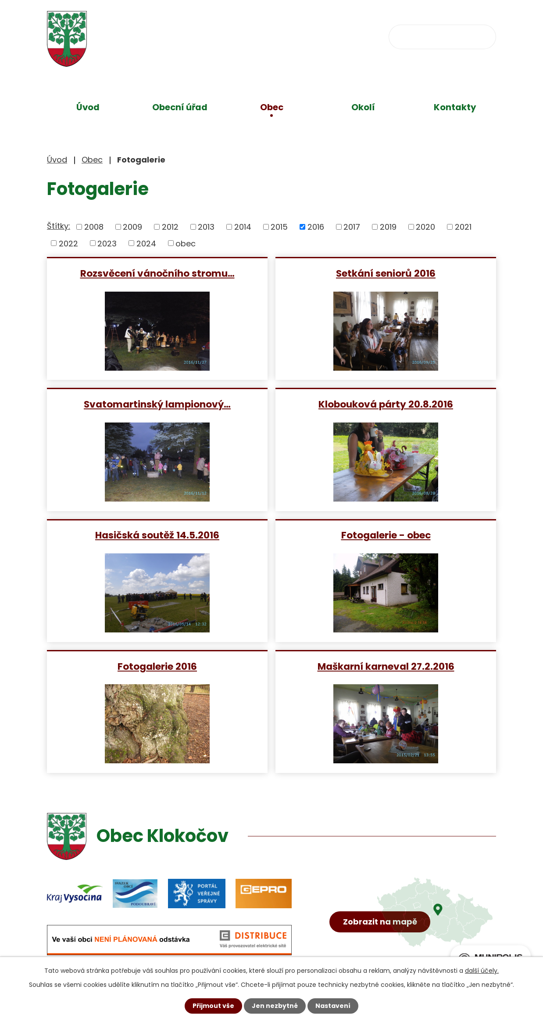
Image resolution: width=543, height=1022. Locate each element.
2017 (351, 226)
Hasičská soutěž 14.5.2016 (157, 534)
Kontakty (455, 107)
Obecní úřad (179, 107)
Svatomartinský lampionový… (157, 403)
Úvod (88, 107)
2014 (242, 226)
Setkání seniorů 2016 (386, 273)
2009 (132, 226)
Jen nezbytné (275, 1005)
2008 (94, 226)
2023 (107, 243)
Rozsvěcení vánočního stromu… (157, 273)
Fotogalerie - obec (386, 534)
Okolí (363, 107)
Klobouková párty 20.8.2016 (385, 403)
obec (185, 243)
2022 (68, 243)
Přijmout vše (213, 1005)
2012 (170, 226)
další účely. (482, 970)
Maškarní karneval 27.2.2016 (386, 666)
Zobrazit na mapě (380, 921)
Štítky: (58, 225)
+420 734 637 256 (236, 35)
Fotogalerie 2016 (157, 666)
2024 (146, 243)
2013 (206, 226)
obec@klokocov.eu (339, 35)
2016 (315, 226)
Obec (271, 107)
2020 (425, 226)
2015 (279, 226)
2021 (463, 226)
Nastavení (332, 1005)
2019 (388, 226)
